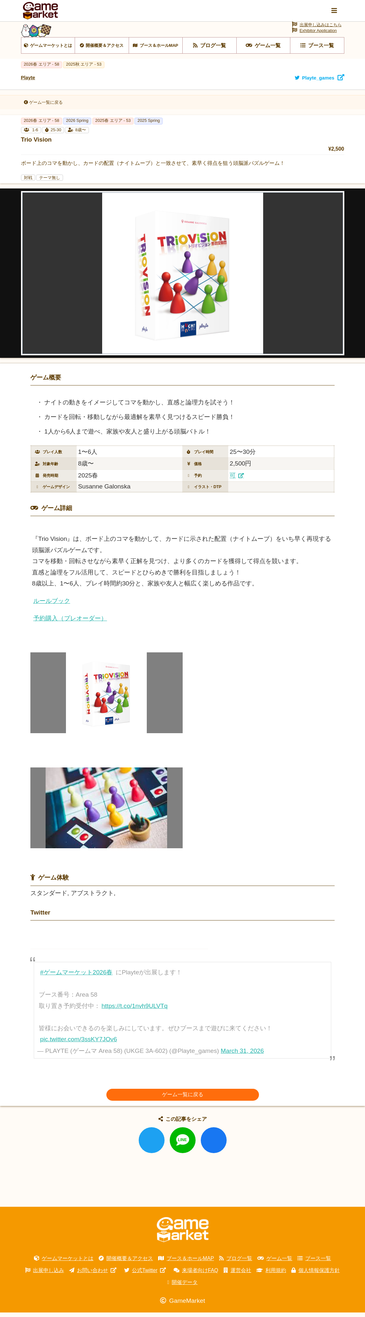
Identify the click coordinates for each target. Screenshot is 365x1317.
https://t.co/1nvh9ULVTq (134, 1010)
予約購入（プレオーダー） (70, 622)
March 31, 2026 (242, 1055)
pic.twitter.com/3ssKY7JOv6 (78, 1043)
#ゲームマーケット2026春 (76, 976)
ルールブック (51, 605)
